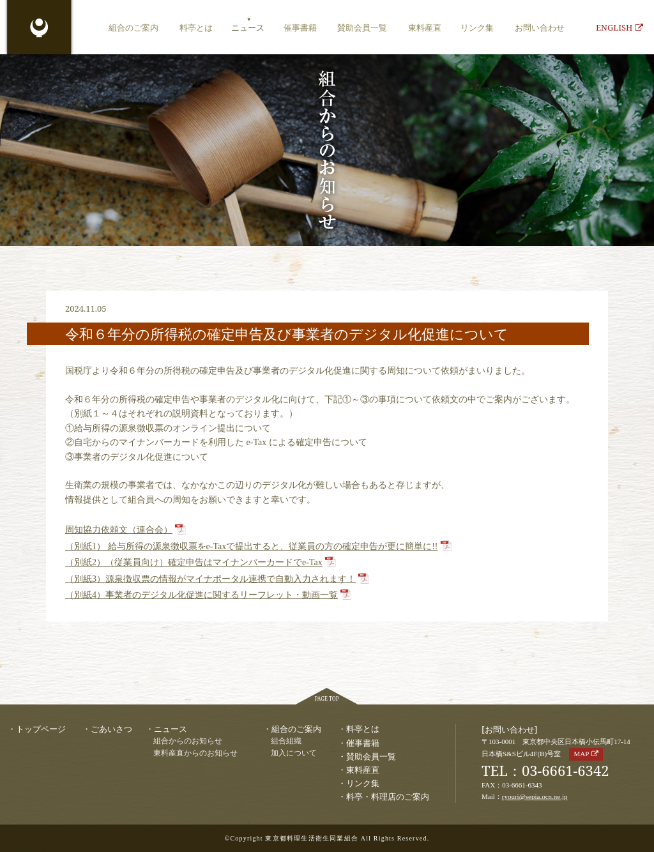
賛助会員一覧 (362, 27)
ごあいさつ (111, 728)
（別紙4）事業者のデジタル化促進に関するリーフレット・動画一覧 (201, 595)
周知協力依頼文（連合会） (118, 530)
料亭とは (196, 27)
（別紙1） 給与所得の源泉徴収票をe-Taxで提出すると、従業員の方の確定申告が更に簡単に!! (251, 546)
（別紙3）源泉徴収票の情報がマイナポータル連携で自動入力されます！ (210, 579)
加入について (294, 753)
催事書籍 (300, 27)
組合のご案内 (133, 27)
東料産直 (424, 27)
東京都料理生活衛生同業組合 (39, 28)
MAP (581, 753)
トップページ (41, 728)
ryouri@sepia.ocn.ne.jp (535, 796)
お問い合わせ (540, 27)
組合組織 (286, 741)
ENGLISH (619, 27)
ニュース (247, 27)
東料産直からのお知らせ (195, 753)
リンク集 (477, 27)
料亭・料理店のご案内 (387, 796)
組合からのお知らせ (187, 741)
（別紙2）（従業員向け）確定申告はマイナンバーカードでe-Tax (194, 562)
